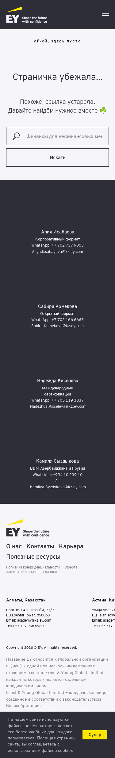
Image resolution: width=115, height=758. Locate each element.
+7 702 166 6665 (68, 319)
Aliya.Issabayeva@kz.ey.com (57, 251)
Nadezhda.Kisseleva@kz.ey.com (58, 406)
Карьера (71, 546)
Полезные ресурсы (33, 556)
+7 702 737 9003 (68, 245)
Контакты (40, 546)
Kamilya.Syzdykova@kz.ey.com (58, 487)
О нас (14, 546)
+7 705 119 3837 (68, 400)
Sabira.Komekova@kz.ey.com (57, 325)
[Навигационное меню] (105, 14)
